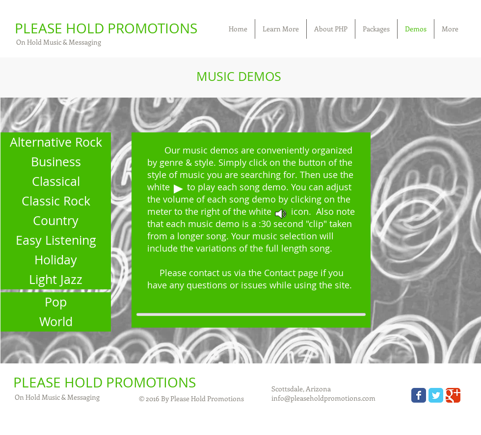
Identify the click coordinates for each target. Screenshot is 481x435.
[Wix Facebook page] (418, 395)
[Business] (55, 162)
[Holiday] (55, 260)
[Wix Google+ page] (453, 395)
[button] (280, 29)
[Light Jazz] (55, 279)
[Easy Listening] (55, 240)
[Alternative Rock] (55, 142)
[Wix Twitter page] (435, 395)
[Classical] (55, 181)
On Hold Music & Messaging (58, 42)
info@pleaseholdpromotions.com (323, 398)
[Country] (55, 220)
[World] (55, 322)
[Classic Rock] (55, 201)
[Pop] (55, 302)
